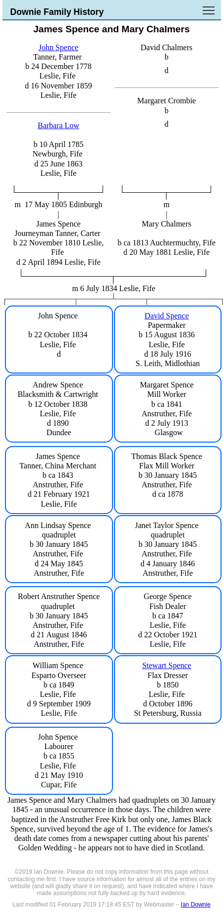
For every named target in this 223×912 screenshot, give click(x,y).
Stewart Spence (166, 665)
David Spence (167, 315)
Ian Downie (196, 904)
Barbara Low (58, 125)
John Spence (58, 47)
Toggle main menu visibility (209, 6)
